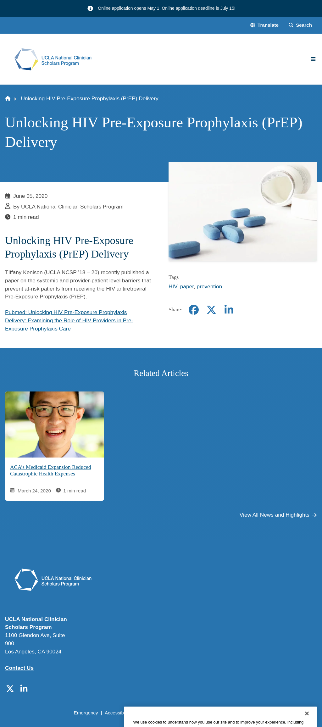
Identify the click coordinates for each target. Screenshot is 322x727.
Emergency (86, 712)
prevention (209, 286)
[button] (264, 25)
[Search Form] (300, 25)
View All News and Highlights (278, 515)
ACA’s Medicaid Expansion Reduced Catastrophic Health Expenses (50, 470)
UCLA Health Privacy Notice (218, 712)
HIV (173, 286)
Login (260, 712)
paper (187, 286)
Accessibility (118, 712)
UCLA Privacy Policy (159, 712)
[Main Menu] (313, 59)
